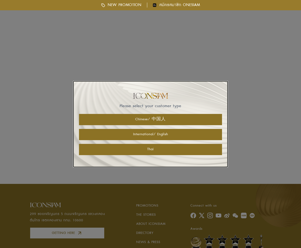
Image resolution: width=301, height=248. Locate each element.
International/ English (150, 134)
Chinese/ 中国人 (150, 119)
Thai (150, 149)
